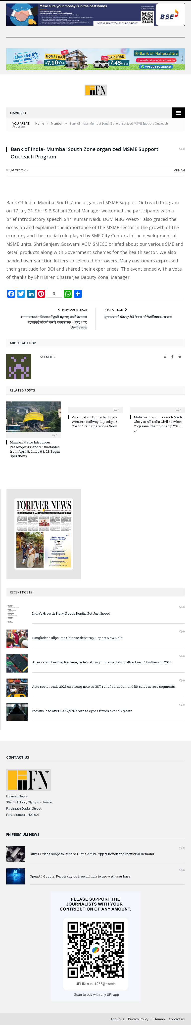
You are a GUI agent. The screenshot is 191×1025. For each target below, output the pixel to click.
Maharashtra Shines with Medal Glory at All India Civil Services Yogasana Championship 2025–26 (159, 424)
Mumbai (179, 170)
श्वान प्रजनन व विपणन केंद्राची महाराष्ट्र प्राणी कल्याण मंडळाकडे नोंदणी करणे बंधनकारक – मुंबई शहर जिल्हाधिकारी (54, 322)
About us (117, 1019)
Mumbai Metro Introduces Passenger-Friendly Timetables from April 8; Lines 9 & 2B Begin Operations (35, 449)
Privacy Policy (138, 1019)
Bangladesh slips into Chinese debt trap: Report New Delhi (77, 637)
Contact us (177, 1019)
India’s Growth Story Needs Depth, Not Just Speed (71, 613)
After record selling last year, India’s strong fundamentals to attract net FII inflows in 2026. (102, 662)
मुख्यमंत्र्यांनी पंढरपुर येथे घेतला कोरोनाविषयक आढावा (138, 317)
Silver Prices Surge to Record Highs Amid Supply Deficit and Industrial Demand (92, 854)
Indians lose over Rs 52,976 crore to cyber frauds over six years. (82, 711)
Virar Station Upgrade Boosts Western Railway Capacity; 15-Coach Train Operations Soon (95, 421)
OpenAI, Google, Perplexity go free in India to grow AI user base (80, 876)
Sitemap (158, 1019)
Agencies (16, 170)
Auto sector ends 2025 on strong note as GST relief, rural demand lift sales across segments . (104, 686)
